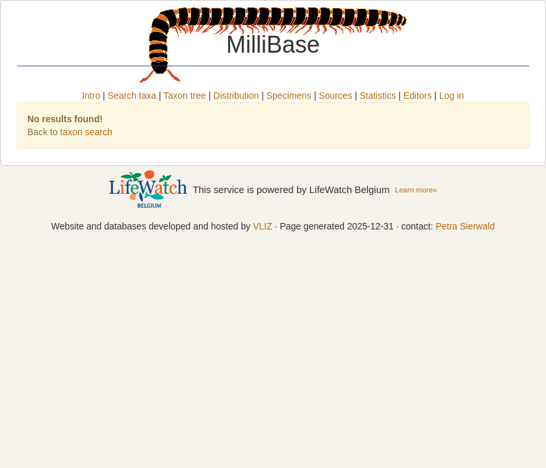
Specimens (288, 95)
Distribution (236, 95)
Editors (418, 95)
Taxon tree (185, 95)
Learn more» (416, 190)
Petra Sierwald (465, 226)
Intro (91, 95)
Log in (451, 95)
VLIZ (262, 226)
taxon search (86, 132)
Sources (335, 95)
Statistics (377, 95)
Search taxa (132, 95)
